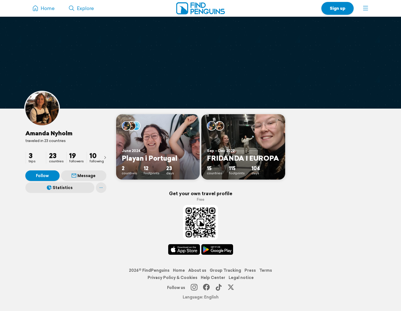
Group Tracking (225, 270)
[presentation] (105, 157)
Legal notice (241, 277)
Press (250, 270)
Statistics (60, 187)
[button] (366, 8)
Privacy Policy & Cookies (172, 277)
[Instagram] (194, 287)
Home (179, 270)
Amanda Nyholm (48, 133)
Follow (42, 175)
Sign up (337, 8)
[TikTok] (218, 287)
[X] (231, 287)
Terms (265, 270)
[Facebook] (206, 287)
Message (84, 175)
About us (197, 270)
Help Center (213, 277)
